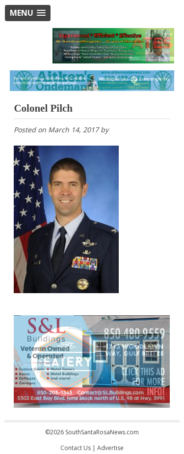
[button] (28, 13)
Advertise (110, 448)
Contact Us (75, 448)
